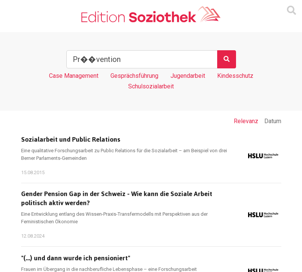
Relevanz (246, 121)
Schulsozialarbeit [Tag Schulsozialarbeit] (151, 86)
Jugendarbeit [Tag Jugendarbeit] (187, 75)
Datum (272, 121)
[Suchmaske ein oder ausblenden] (291, 10)
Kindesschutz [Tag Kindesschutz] (235, 75)
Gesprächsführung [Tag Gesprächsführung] (134, 75)
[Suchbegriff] (142, 59)
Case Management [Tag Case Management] (73, 75)
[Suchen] (226, 59)
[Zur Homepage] (150, 14)
